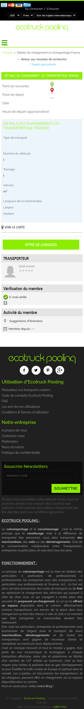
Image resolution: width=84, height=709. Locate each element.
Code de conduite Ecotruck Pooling (27, 395)
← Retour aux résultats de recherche (42, 59)
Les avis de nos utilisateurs (21, 406)
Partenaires (10, 441)
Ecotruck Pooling (34, 698)
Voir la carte (13, 227)
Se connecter (34, 8)
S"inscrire (53, 8)
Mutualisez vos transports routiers (26, 390)
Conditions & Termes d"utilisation (25, 412)
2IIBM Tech (60, 706)
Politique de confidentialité (21, 452)
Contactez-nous (13, 436)
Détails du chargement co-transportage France (42, 76)
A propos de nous (14, 430)
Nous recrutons (13, 447)
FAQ (5, 401)
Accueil (7, 52)
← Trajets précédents (42, 64)
